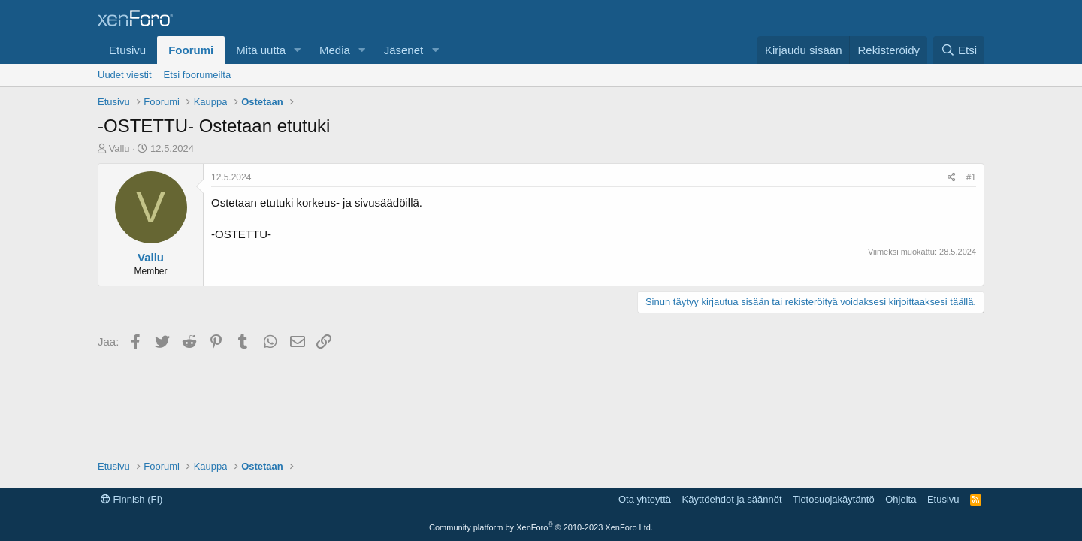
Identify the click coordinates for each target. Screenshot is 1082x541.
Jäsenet (404, 50)
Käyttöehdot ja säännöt (732, 499)
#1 (971, 177)
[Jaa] (951, 177)
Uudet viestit (125, 74)
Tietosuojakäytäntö (834, 499)
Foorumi (190, 50)
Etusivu (127, 50)
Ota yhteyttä (644, 499)
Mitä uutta (261, 50)
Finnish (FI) (131, 499)
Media (334, 50)
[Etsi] (958, 50)
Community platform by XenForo (541, 527)
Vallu (119, 148)
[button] (297, 50)
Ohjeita (900, 499)
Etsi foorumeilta (197, 74)
